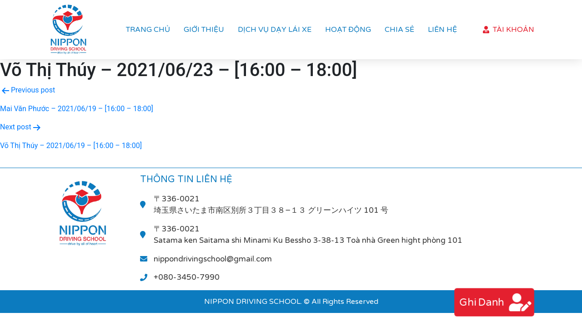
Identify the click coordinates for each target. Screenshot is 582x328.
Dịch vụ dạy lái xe (274, 29)
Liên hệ (442, 29)
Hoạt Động (348, 29)
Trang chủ (148, 29)
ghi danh (480, 302)
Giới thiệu (204, 29)
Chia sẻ (399, 29)
